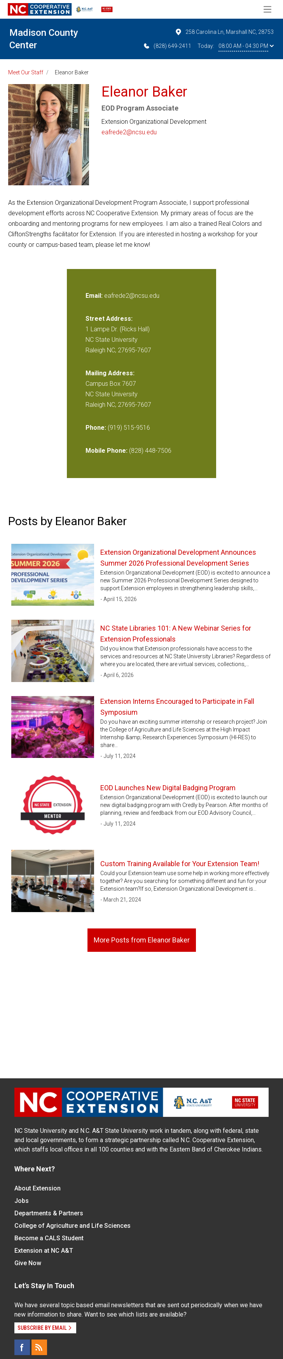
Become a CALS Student (49, 1238)
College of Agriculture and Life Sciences (72, 1225)
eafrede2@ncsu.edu (129, 132)
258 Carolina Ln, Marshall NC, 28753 (224, 32)
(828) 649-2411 (167, 46)
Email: (95, 295)
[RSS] (39, 1347)
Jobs (21, 1200)
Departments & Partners (48, 1213)
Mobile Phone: (107, 450)
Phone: (96, 427)
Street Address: (109, 318)
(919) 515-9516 (129, 427)
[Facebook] (22, 1347)
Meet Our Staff (25, 72)
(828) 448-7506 (150, 450)
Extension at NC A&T (43, 1250)
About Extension (37, 1188)
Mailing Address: (110, 373)
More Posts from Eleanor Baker (142, 940)
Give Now (27, 1263)
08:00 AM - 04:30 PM (246, 46)
